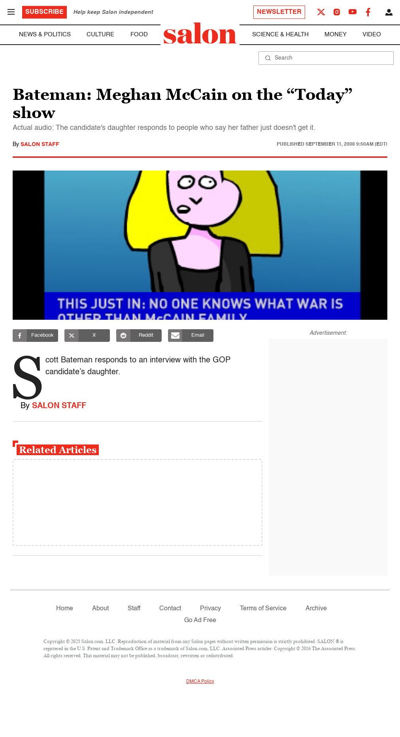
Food (139, 35)
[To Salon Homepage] (200, 33)
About (100, 609)
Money (336, 35)
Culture (100, 35)
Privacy (210, 609)
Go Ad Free (200, 620)
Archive (316, 609)
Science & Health (280, 35)
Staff (134, 609)
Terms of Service (263, 609)
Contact (170, 609)
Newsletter (279, 12)
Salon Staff (40, 144)
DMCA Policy (200, 681)
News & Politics (45, 35)
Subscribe (44, 12)
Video (371, 35)
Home (64, 609)
